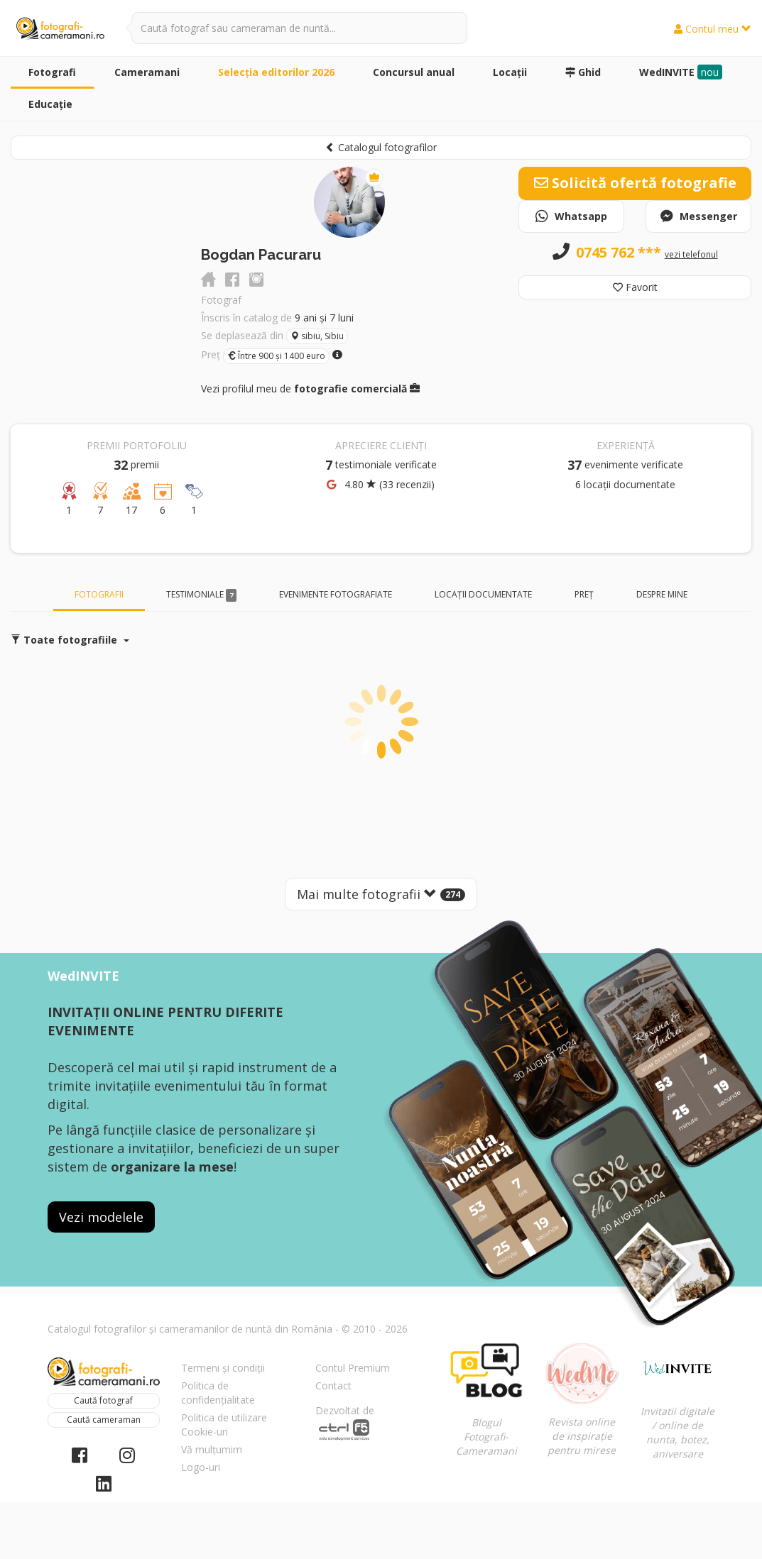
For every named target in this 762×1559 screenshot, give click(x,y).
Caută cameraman (104, 1420)
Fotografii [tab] (99, 594)
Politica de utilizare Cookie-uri (224, 1424)
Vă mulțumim (211, 1449)
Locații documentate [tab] (483, 594)
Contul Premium (352, 1368)
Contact (333, 1385)
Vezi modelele (101, 1216)
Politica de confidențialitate (218, 1392)
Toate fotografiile (70, 639)
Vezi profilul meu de (310, 388)
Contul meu (712, 28)
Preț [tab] (584, 594)
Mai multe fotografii (381, 894)
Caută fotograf (103, 1400)
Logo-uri (200, 1467)
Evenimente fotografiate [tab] (335, 594)
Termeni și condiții (223, 1368)
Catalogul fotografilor (381, 147)
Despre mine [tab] (661, 594)
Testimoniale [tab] (201, 595)
